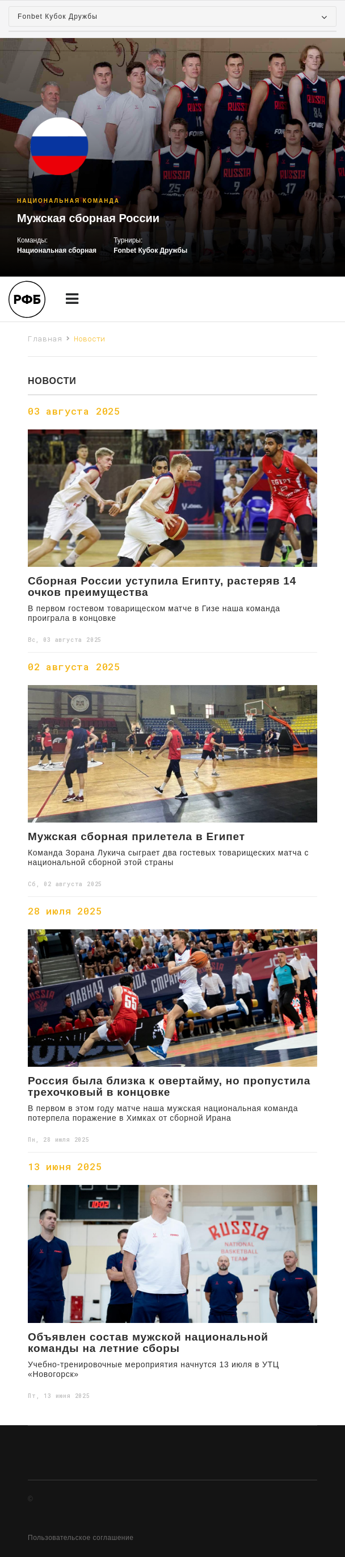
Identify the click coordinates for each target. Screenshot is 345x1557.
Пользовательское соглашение (80, 1538)
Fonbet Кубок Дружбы (150, 250)
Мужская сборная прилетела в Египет (136, 836)
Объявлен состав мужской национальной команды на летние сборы (148, 1342)
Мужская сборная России (88, 218)
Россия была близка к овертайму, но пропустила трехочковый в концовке (169, 1086)
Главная (45, 338)
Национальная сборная (56, 250)
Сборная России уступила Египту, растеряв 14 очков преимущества (162, 586)
